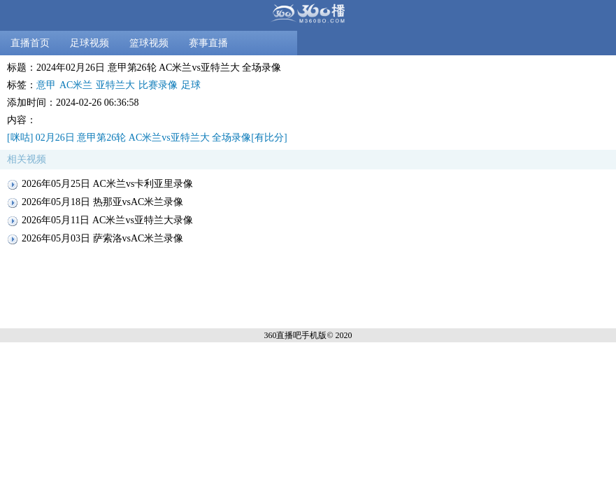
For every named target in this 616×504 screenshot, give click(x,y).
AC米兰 (75, 85)
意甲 (46, 85)
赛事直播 (208, 43)
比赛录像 (158, 85)
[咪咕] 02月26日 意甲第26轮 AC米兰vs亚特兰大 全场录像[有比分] (147, 137)
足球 (191, 85)
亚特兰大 (115, 85)
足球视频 (89, 43)
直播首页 (30, 43)
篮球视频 (149, 43)
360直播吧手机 (291, 335)
